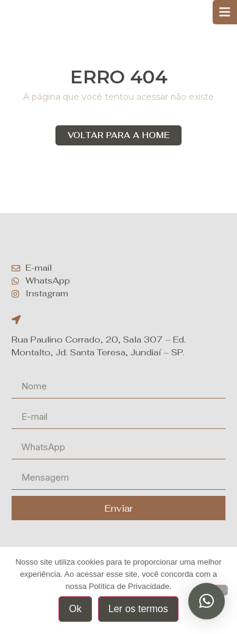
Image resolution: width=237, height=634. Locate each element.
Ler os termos (138, 609)
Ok (75, 609)
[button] (206, 601)
